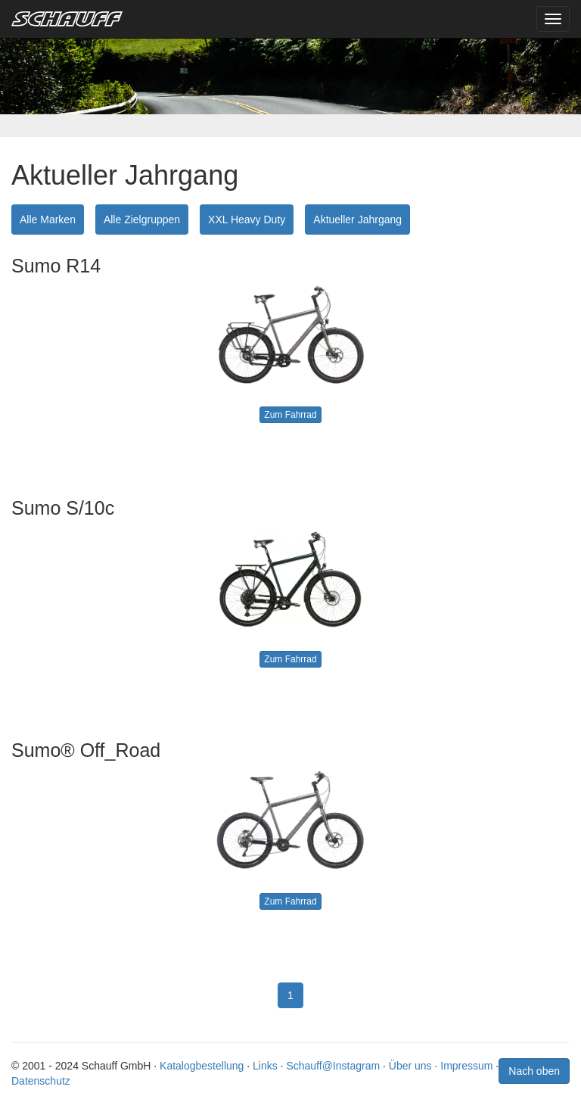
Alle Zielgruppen (142, 219)
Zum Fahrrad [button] (290, 414)
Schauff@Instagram (333, 1066)
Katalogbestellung (202, 1066)
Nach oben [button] (534, 1071)
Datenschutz (40, 1081)
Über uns (410, 1066)
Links (265, 1066)
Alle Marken (48, 219)
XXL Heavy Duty (246, 219)
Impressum (466, 1066)
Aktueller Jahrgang (357, 219)
